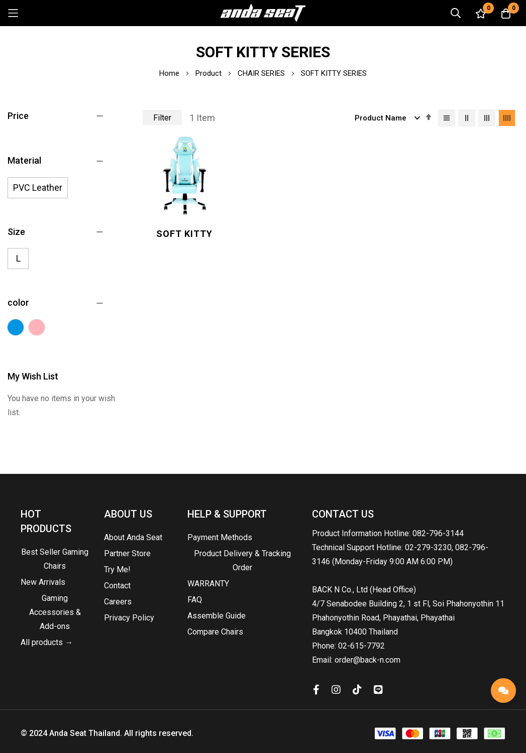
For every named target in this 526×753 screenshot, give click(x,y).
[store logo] (263, 13)
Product (209, 73)
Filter (162, 117)
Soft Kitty (184, 232)
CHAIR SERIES (262, 73)
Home (170, 73)
